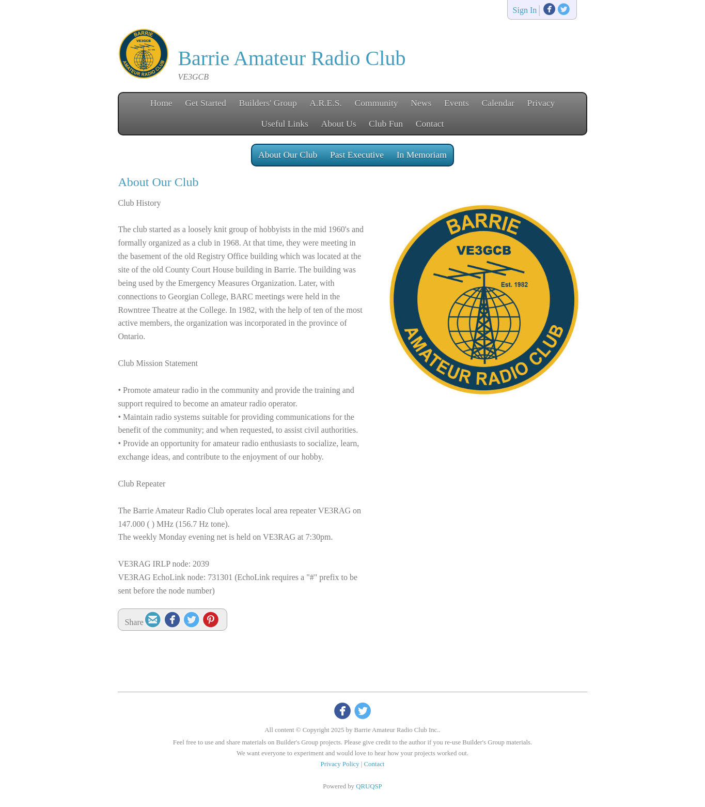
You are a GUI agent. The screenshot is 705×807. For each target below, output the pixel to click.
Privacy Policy (340, 764)
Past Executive (357, 154)
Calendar (497, 103)
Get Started (205, 103)
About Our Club (287, 154)
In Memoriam (422, 154)
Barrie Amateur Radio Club (291, 58)
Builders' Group (268, 103)
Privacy (541, 103)
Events (456, 103)
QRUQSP (369, 786)
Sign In (525, 10)
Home (161, 103)
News (421, 103)
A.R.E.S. (325, 103)
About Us (338, 123)
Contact (430, 123)
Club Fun (386, 123)
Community (376, 103)
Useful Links (284, 123)
